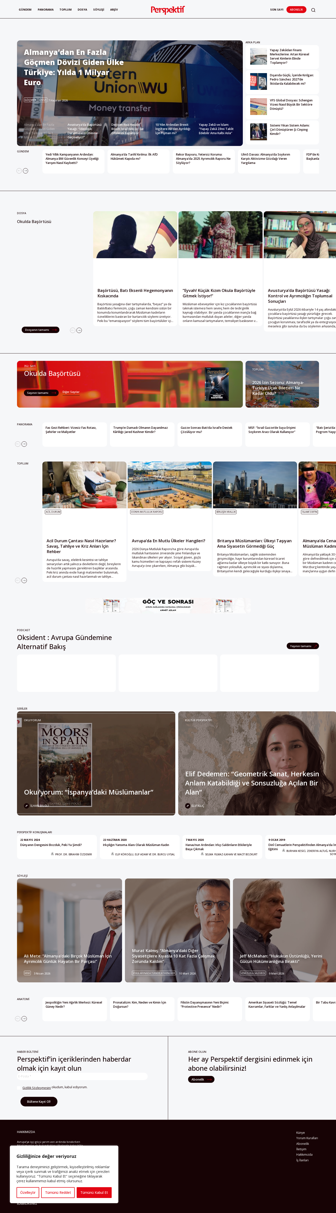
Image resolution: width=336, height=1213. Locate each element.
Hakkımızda (304, 1154)
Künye (300, 1133)
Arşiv (116, 9)
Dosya (83, 9)
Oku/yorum (32, 720)
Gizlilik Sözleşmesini (36, 1088)
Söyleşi (100, 9)
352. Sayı (29, 366)
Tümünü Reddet (58, 1192)
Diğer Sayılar (71, 392)
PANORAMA (24, 424)
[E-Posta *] (82, 1076)
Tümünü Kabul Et (94, 1192)
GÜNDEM (23, 151)
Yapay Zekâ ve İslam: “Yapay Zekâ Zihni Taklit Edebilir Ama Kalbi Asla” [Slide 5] (216, 129)
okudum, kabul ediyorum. (52, 1087)
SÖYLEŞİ (22, 876)
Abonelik (296, 9)
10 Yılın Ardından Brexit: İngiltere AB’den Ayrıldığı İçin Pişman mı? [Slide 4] (172, 129)
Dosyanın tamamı (37, 330)
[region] (64, 1174)
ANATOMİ (23, 999)
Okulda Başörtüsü (34, 221)
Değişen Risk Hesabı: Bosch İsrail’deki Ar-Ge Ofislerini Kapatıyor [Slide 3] (127, 129)
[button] (313, 10)
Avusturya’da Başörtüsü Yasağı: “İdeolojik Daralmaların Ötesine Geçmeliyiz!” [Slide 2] (85, 131)
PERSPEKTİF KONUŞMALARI (34, 832)
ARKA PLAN (253, 42)
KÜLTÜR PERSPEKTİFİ (198, 720)
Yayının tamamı (301, 646)
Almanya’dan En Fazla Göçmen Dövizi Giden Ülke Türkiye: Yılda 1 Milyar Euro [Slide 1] (39, 131)
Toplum (66, 9)
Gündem (25, 9)
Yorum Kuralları (307, 1138)
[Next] (25, 171)
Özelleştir (27, 1192)
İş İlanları (302, 1160)
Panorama (46, 9)
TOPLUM (258, 369)
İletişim (301, 1149)
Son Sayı (276, 9)
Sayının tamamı (38, 393)
